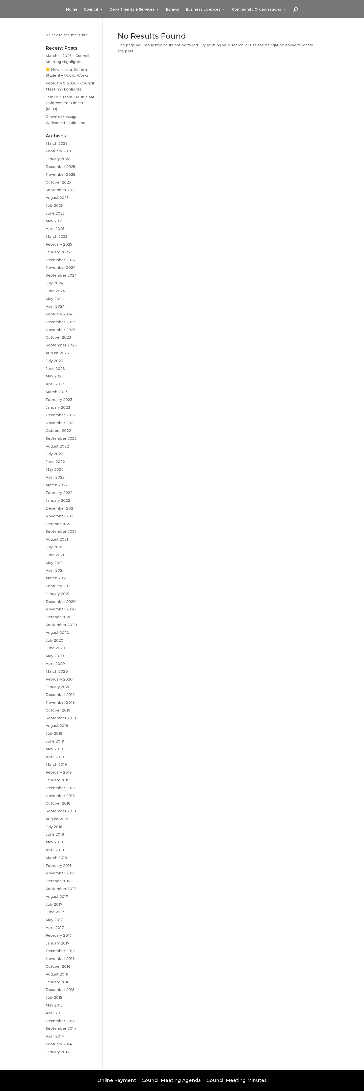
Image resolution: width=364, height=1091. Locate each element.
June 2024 (55, 291)
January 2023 (58, 407)
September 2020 (61, 625)
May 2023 (55, 376)
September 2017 (61, 889)
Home (71, 10)
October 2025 (58, 182)
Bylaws (172, 10)
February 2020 (59, 679)
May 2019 (54, 749)
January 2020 (58, 687)
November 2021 (60, 516)
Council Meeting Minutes (236, 1080)
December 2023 (60, 322)
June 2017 (55, 912)
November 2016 (60, 958)
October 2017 (58, 881)
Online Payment (116, 1080)
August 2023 (57, 353)
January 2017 (57, 943)
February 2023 (59, 399)
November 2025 (60, 174)
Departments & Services (132, 10)
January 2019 (57, 780)
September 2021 (61, 531)
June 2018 (55, 834)
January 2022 (58, 500)
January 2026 (58, 159)
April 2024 (55, 306)
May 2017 (54, 920)
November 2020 (61, 609)
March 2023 (57, 392)
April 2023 (55, 384)
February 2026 (59, 151)
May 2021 (54, 563)
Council (91, 10)
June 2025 (55, 213)
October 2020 (58, 617)
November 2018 (60, 795)
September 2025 (61, 190)
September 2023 (61, 345)
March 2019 (56, 764)
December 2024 (60, 260)
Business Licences (203, 10)
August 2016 (57, 974)
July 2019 (54, 733)
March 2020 (57, 671)
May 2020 (55, 656)
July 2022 (54, 454)
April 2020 (55, 663)
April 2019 (55, 757)
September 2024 (61, 275)
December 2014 (60, 1021)
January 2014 (57, 1052)
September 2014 (61, 1028)
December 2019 (60, 694)
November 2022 (60, 423)
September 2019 (61, 718)
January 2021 (57, 594)
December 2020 (61, 601)
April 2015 (55, 1013)
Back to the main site (68, 35)
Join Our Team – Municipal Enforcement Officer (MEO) (70, 103)
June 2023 (55, 368)
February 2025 (59, 244)
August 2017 (57, 896)
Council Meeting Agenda (171, 1080)
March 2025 (56, 236)
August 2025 (57, 197)
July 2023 (54, 361)
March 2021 (56, 578)
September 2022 (61, 438)
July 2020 (54, 640)
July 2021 (54, 547)
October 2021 (58, 524)
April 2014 (55, 1036)
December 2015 (60, 989)
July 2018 (54, 826)
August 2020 (57, 632)
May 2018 (54, 842)
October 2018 (58, 803)
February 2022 (59, 492)
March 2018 (56, 858)
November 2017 (60, 873)
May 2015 (54, 1005)
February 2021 (59, 586)
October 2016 (58, 966)
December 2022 (60, 415)
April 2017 (55, 927)
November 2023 (60, 330)
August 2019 (57, 725)
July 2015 (54, 997)
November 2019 (60, 702)
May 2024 (55, 299)
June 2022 (55, 461)
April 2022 (55, 477)
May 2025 (54, 221)
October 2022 (58, 430)
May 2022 (55, 469)
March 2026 (57, 143)
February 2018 (59, 865)
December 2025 (60, 166)
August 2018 (57, 819)
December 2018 (60, 788)
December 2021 (60, 508)
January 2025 (58, 252)
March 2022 (57, 485)
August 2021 (57, 539)
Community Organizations (256, 10)
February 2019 (59, 772)
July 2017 (54, 904)
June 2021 (55, 555)
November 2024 (60, 267)
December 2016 (60, 951)
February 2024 (59, 314)
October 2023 (58, 337)
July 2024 (54, 283)
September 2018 (61, 811)
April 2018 (55, 850)
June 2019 (55, 741)
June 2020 (55, 648)
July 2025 (54, 205)
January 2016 (57, 982)
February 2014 (59, 1044)
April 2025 (55, 228)
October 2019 (58, 710)
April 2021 (55, 570)
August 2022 (57, 446)
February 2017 (59, 935)
